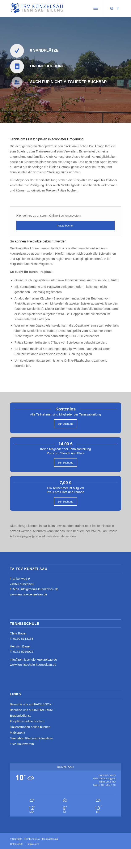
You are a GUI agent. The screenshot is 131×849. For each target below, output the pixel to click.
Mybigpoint (17, 732)
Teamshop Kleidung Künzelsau (31, 738)
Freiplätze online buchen (27, 721)
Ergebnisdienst (20, 715)
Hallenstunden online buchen (30, 727)
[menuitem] (95, 8)
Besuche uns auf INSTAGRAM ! (32, 710)
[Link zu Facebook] (118, 8)
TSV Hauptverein (22, 744)
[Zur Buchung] (65, 423)
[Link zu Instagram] (112, 8)
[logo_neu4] (54, 8)
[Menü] (95, 8)
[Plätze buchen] (65, 225)
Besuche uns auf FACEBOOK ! (31, 704)
